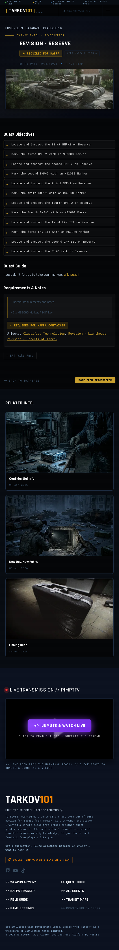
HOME (9, 28)
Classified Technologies (44, 333)
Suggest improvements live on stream (39, 859)
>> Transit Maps (74, 899)
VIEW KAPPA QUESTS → (82, 53)
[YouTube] (15, 870)
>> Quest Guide (73, 882)
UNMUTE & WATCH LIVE (59, 725)
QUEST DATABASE (28, 28)
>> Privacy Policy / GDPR (80, 908)
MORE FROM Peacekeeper (95, 380)
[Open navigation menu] (108, 11)
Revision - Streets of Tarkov (32, 339)
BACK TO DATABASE (21, 380)
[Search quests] (83, 11)
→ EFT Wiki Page (20, 355)
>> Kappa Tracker (20, 891)
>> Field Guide (16, 899)
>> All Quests (72, 891)
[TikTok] (23, 870)
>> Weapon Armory (20, 882)
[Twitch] (7, 870)
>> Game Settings (19, 908)
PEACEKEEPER (52, 28)
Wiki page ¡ (71, 274)
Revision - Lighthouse (87, 333)
